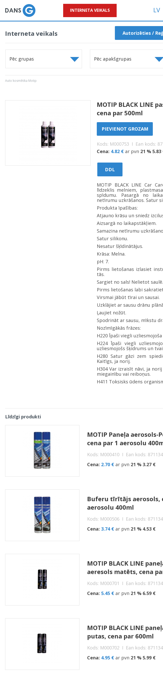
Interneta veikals (90, 10)
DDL (110, 169)
